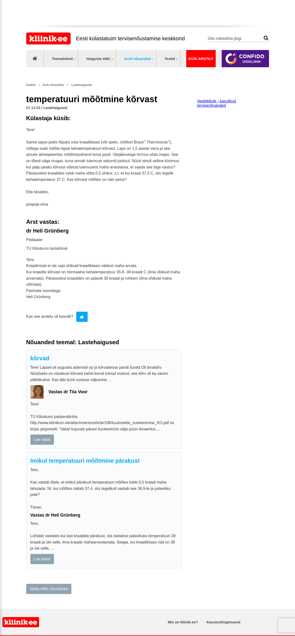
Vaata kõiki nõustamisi (49, 589)
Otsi (266, 38)
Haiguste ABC (98, 59)
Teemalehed (62, 59)
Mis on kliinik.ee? (183, 622)
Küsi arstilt (200, 59)
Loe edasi (42, 439)
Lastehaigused (81, 85)
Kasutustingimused (223, 622)
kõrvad (40, 358)
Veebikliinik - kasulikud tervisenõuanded (216, 103)
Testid (169, 59)
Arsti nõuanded (137, 59)
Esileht (31, 85)
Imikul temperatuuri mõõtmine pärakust (85, 460)
